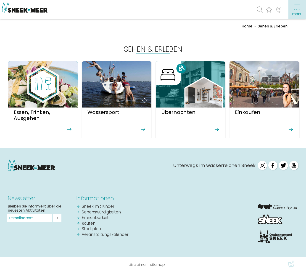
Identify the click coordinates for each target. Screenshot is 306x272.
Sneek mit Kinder (98, 206)
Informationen (95, 198)
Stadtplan (91, 229)
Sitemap (157, 264)
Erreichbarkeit (95, 217)
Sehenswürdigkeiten (101, 212)
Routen (88, 223)
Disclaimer (138, 264)
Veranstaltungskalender (105, 234)
